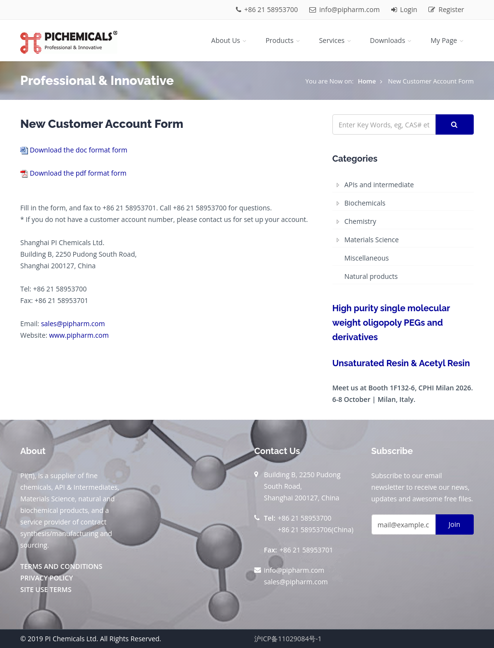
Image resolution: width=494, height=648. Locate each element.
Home (367, 81)
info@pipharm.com (345, 9)
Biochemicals (364, 202)
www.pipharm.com (79, 335)
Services (336, 40)
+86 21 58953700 (268, 9)
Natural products (371, 276)
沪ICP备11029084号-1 (288, 638)
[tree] (403, 231)
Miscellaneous (366, 257)
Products (283, 40)
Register (446, 9)
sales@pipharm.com (73, 323)
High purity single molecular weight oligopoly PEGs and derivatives (391, 322)
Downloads (391, 40)
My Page (447, 40)
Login (405, 9)
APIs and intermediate (379, 184)
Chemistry (360, 221)
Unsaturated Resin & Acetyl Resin (401, 363)
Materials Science (371, 239)
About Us (229, 40)
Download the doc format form (78, 149)
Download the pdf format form (78, 173)
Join (454, 524)
